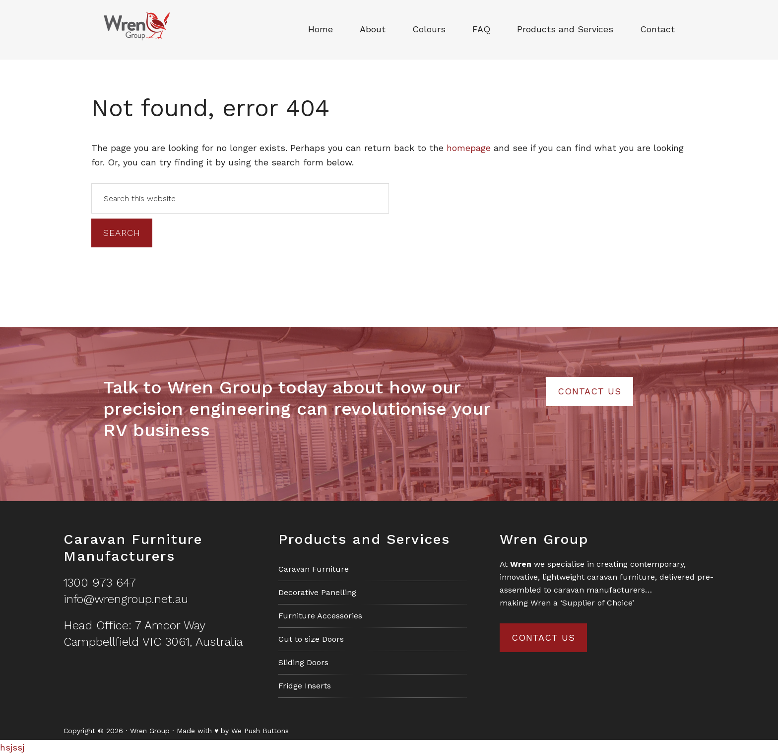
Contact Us (589, 391)
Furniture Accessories (320, 615)
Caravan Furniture (313, 569)
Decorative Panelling (317, 592)
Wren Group (136, 30)
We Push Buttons (260, 731)
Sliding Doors (303, 662)
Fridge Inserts (304, 685)
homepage (469, 148)
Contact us (543, 637)
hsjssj (12, 747)
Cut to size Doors (311, 639)
